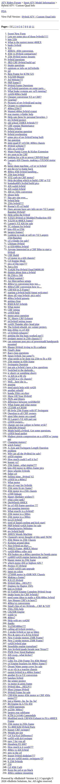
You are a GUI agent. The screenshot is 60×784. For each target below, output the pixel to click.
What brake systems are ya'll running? (27, 91)
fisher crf (12, 473)
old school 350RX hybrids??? (23, 122)
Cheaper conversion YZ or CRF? (24, 97)
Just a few (13, 266)
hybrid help (13, 200)
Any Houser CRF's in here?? (22, 600)
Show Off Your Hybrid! (20, 396)
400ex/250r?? (15, 108)
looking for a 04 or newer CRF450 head (28, 157)
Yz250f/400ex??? (17, 626)
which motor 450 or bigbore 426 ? (25, 563)
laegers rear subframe (19, 712)
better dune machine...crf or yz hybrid (27, 166)
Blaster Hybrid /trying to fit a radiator (27, 347)
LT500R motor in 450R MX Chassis (26, 574)
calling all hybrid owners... (21, 629)
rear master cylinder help (20, 114)
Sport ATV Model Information (39, 2)
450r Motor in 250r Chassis (22, 540)
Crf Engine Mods (16, 261)
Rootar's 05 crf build (18, 206)
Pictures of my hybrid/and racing (24, 102)
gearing (11, 384)
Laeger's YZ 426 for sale (20, 223)
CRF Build (13, 255)
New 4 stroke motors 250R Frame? (26, 637)
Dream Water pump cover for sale (25, 666)
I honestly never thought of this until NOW (30, 537)
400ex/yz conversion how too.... (24, 284)
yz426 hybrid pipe (17, 643)
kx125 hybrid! (15, 519)
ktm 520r (12, 39)
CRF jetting (14, 309)
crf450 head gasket (17, 433)
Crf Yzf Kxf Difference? (20, 735)
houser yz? (13, 462)
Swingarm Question (18, 364)
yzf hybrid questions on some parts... (26, 88)
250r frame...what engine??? (22, 465)
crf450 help (13, 312)
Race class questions (18, 353)
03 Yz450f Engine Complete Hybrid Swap (29, 591)
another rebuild (15, 390)
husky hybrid (14, 45)
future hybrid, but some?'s (21, 355)
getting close (14, 301)
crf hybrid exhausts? (18, 332)
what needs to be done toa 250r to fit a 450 (29, 358)
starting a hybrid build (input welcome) (28, 292)
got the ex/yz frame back (20, 168)
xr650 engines (15, 456)
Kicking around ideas (19, 542)
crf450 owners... (16, 422)
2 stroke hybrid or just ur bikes (23, 632)
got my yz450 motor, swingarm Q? (25, 758)
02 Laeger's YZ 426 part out (22, 419)
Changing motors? (17, 442)
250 (10, 764)
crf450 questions (16, 706)
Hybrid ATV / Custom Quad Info (39, 16)
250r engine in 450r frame (21, 361)
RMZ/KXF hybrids (17, 304)
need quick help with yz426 (22, 387)
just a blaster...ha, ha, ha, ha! (22, 701)
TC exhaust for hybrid (19, 226)
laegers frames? (16, 232)
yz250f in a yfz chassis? (20, 378)
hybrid (11, 657)
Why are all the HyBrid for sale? (24, 453)
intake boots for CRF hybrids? (23, 594)
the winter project (17, 680)
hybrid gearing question (20, 131)
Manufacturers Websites (20, 528)
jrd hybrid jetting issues (20, 321)
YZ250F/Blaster (16, 76)
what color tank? (16, 499)
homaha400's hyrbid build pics (23, 183)
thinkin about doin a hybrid (22, 272)
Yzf (10, 48)
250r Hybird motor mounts (21, 56)
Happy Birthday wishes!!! (21, 496)
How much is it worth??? (20, 747)
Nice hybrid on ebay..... (20, 545)
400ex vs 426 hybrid (18, 750)
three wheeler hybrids (19, 471)
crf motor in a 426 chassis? (21, 258)
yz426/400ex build (17, 94)
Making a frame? (16, 577)
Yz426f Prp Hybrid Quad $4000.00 (26, 269)
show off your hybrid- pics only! (24, 295)
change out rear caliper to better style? (27, 424)
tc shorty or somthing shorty (22, 373)
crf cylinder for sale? (18, 240)
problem (12, 450)
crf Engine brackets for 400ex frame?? (27, 663)
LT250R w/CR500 (17, 407)
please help (13, 194)
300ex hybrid (14, 128)
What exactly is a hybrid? (21, 511)
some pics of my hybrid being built (26, 137)
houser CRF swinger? (19, 729)
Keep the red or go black (20, 770)
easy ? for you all (16, 741)
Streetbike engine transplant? (22, 646)
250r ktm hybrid (16, 174)
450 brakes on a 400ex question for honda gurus (32, 554)
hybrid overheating (17, 134)
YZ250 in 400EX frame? (20, 220)
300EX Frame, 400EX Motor (23, 548)
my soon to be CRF (18, 154)
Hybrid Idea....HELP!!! (20, 583)
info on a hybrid (16, 148)
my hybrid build (16, 531)
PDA (3, 11)
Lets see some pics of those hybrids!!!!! (28, 36)
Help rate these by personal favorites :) (27, 117)
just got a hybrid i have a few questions (28, 367)
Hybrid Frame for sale (19, 692)
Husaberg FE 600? (17, 744)
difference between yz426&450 (24, 401)
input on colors (15, 571)
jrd (9, 71)
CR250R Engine (16, 611)
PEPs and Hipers (16, 399)
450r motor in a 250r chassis (22, 491)
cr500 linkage (15, 494)
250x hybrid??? (16, 203)
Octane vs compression (19, 105)
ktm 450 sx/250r (16, 229)
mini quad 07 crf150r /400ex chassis (26, 143)
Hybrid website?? (17, 145)
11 (33, 26)
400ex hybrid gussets (18, 298)
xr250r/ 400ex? (15, 709)
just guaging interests (18, 508)
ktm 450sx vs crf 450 (18, 330)
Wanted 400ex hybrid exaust (22, 111)
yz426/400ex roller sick (20, 551)
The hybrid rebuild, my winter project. (27, 327)
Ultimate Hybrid (16, 243)
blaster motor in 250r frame (22, 560)
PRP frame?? (14, 82)
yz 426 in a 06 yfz (17, 376)
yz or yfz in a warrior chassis (22, 669)
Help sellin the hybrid (19, 214)
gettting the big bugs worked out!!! (26, 335)
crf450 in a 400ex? (17, 479)
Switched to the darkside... (21, 370)
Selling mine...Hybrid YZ (21, 476)
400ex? (11, 617)
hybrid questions (16, 59)
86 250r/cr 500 (15, 275)
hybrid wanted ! (16, 278)
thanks (11, 623)
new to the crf (15, 752)
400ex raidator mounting (20, 773)
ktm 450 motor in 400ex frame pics (26, 468)
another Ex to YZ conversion (22, 675)
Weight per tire (15, 732)
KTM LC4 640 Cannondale (22, 715)
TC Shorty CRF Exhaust (20, 318)
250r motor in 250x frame (21, 724)
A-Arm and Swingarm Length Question (28, 447)
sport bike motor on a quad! (22, 416)
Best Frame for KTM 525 (21, 74)
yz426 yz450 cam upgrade (21, 568)
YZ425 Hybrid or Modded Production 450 (29, 217)
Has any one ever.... (18, 197)
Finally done (14, 350)
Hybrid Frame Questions (20, 85)
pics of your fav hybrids (20, 485)
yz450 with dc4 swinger (20, 738)
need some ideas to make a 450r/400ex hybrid (31, 597)
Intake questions (16, 65)
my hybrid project (17, 120)
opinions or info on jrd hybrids (23, 68)
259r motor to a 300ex (19, 514)
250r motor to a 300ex (19, 517)
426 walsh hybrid (16, 186)
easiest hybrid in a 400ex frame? (24, 672)
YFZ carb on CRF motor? (21, 177)
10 (30, 26)
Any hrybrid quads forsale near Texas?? (28, 649)
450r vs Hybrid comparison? (22, 53)
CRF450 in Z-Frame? (19, 289)
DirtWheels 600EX (17, 502)
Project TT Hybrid (17, 565)
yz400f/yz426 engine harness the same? (28, 557)
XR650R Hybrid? (17, 427)
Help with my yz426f (18, 620)
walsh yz (12, 614)
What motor (14, 307)
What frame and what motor (22, 404)
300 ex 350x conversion (20, 191)
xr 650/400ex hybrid (18, 246)
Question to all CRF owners (22, 413)
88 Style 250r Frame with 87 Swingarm (28, 410)
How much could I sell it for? (23, 459)
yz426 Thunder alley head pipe (23, 324)
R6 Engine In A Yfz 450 (20, 703)
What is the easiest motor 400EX (24, 42)
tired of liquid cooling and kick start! (26, 522)
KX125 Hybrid (15, 580)
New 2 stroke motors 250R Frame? (26, 640)
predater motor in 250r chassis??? (25, 338)
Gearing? (12, 99)
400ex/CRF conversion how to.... (25, 286)
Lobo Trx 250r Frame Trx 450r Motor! (27, 660)
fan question (14, 140)
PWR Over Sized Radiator (21, 652)
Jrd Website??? (15, 79)
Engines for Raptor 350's (20, 586)
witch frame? (14, 445)
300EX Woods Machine (20, 534)
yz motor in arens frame (20, 683)
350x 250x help (16, 609)
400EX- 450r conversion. (21, 51)
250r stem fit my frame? (20, 488)
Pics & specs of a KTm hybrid (23, 634)
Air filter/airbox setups (19, 281)
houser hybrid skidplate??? (21, 755)
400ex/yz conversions (19, 603)
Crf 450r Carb (15, 767)
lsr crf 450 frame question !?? (23, 505)
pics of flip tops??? (17, 263)
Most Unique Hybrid (18, 689)
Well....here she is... (18, 381)
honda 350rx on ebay (18, 393)
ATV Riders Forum (11, 2)
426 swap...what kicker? (20, 655)
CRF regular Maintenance (21, 125)
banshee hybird (15, 678)
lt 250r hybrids (15, 761)
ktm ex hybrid (15, 588)
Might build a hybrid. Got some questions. (29, 430)
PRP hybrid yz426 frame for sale (24, 525)
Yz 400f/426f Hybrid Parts (21, 727)
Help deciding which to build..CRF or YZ (29, 180)
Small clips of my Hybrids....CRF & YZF (29, 606)
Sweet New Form (17, 33)
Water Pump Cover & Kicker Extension (28, 151)
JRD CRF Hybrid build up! (22, 62)
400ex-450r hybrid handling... (23, 171)
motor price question (18, 315)
